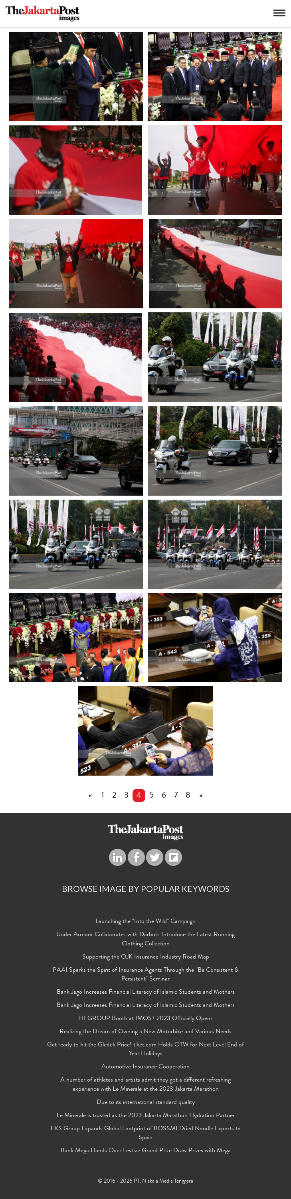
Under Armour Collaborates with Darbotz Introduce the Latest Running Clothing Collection (145, 939)
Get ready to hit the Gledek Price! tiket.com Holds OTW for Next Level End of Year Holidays (145, 1050)
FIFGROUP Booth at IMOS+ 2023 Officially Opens (145, 1019)
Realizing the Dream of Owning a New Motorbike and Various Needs (145, 1032)
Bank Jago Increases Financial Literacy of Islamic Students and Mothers (146, 992)
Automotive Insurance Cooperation (145, 1067)
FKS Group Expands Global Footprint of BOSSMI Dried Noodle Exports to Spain (146, 1133)
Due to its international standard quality (146, 1103)
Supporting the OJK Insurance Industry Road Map (145, 957)
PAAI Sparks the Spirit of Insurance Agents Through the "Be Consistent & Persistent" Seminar (146, 975)
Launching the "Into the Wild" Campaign (145, 922)
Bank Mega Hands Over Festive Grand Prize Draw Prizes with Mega (146, 1151)
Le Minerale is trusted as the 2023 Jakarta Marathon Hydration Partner (146, 1116)
